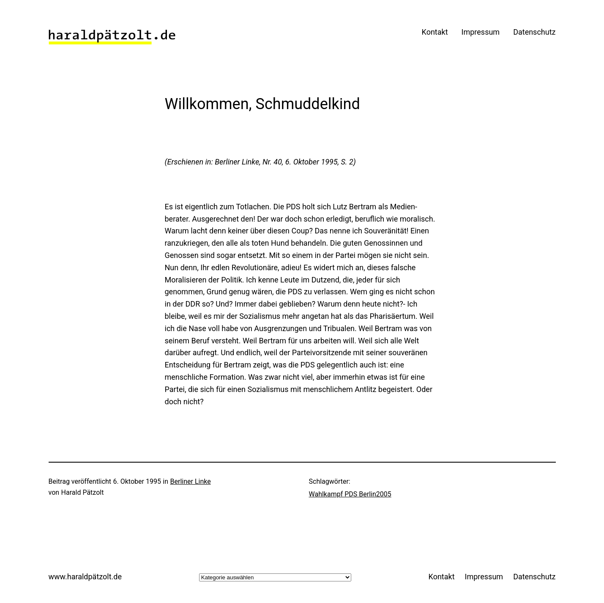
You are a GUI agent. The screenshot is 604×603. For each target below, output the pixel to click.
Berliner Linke (190, 481)
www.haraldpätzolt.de (85, 576)
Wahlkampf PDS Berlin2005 (350, 494)
